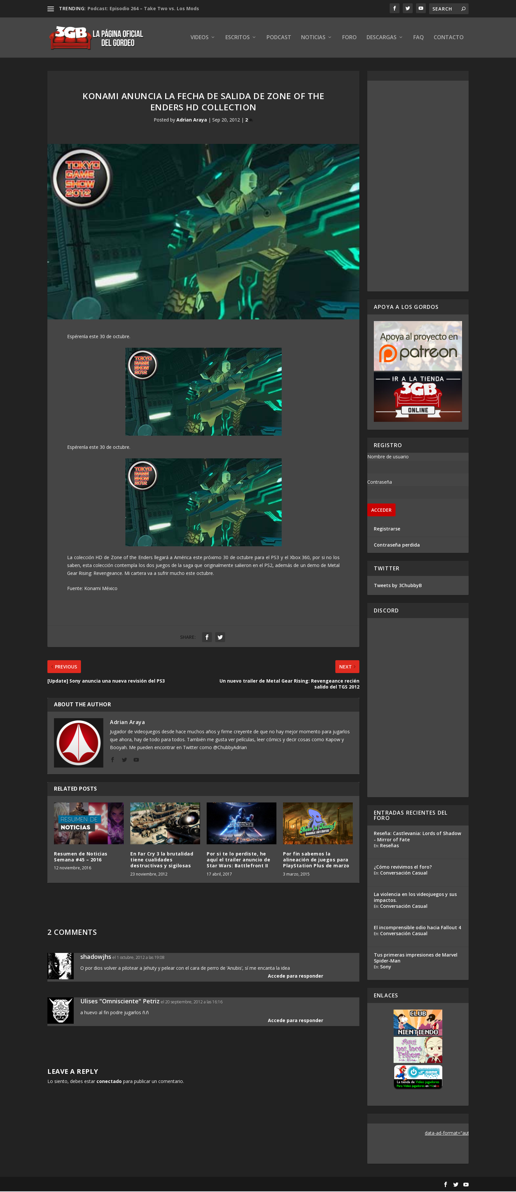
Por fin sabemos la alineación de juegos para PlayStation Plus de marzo (316, 860)
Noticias (313, 38)
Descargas (382, 38)
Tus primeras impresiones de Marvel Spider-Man (415, 958)
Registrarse (387, 529)
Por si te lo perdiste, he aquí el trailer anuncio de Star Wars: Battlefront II (238, 860)
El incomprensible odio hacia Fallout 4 (417, 928)
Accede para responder (295, 976)
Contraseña (379, 482)
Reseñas (389, 846)
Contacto (449, 38)
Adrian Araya (191, 121)
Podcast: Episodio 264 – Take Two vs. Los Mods (143, 8)
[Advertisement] (418, 186)
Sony (385, 967)
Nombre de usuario (388, 457)
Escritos (237, 38)
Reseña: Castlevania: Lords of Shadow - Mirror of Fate (417, 837)
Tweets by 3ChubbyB (398, 586)
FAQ (418, 38)
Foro (349, 38)
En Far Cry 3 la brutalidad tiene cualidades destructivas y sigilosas (161, 860)
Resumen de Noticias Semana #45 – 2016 (81, 857)
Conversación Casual (403, 873)
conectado (109, 1082)
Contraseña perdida (397, 545)
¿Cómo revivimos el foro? (403, 867)
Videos (200, 38)
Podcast (279, 38)
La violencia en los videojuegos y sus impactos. (415, 898)
